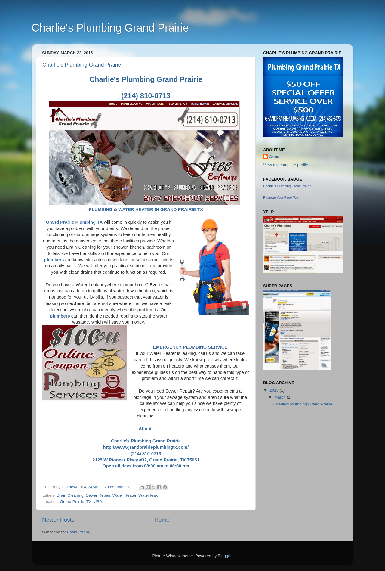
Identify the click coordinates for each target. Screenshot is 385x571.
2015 (275, 390)
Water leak (148, 495)
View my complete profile (285, 165)
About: (146, 428)
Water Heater (124, 495)
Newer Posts (58, 520)
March (280, 397)
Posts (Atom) (79, 532)
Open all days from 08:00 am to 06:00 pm (146, 466)
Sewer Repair (98, 495)
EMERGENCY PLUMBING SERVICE (190, 347)
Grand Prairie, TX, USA (81, 501)
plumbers (54, 259)
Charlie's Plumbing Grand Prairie (110, 28)
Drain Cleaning (70, 495)
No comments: (117, 487)
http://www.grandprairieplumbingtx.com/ (146, 447)
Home (161, 520)
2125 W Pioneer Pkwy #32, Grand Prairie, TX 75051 (145, 460)
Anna (274, 156)
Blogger (225, 556)
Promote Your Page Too (280, 197)
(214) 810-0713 (146, 453)
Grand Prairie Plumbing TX (74, 222)
